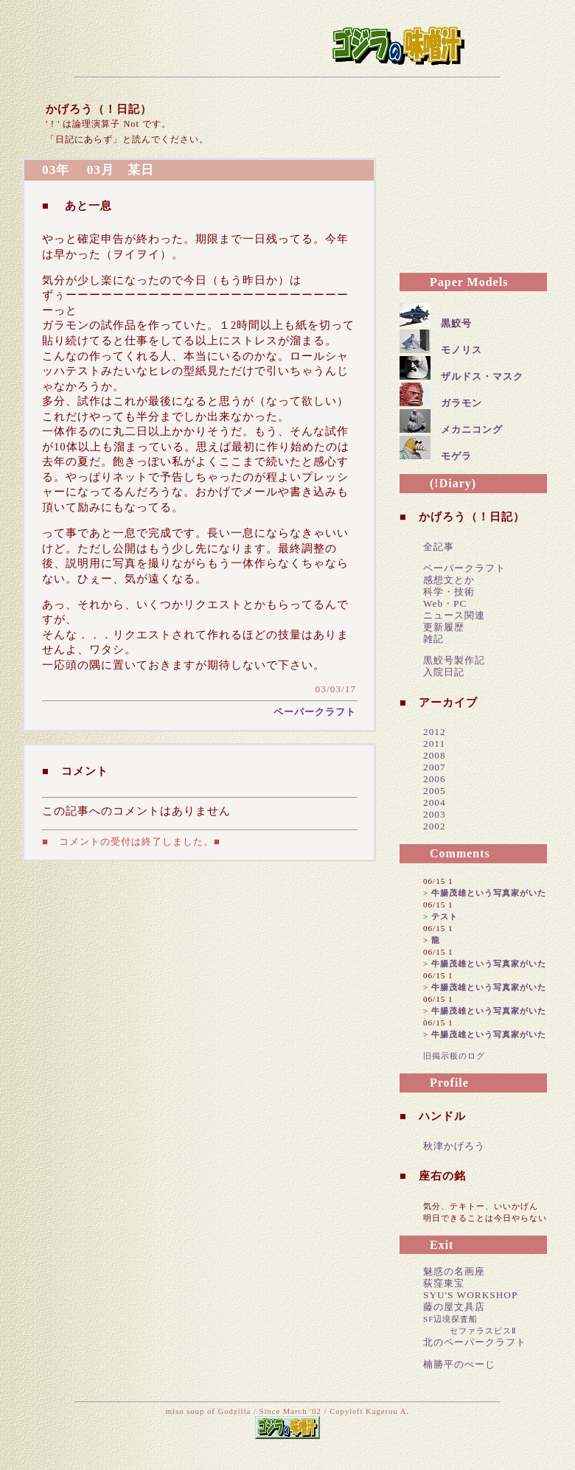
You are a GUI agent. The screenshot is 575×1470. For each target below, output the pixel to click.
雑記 (433, 638)
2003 (434, 814)
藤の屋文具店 (454, 1306)
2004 (434, 802)
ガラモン (461, 402)
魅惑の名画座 (454, 1271)
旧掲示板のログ (454, 1055)
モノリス (461, 349)
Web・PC (445, 603)
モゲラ (456, 455)
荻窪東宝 (443, 1283)
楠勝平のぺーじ (459, 1364)
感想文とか (449, 579)
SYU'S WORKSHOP (470, 1294)
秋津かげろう (454, 1146)
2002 (434, 826)
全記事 (438, 546)
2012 (434, 731)
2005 (434, 790)
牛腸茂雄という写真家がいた (488, 892)
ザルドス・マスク (482, 376)
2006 (434, 778)
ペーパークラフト (314, 711)
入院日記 (443, 671)
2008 (434, 755)
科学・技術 (449, 591)
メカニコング (472, 429)
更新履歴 (443, 627)
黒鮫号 (456, 323)
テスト (444, 916)
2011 (434, 743)
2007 (434, 767)
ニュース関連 (454, 615)
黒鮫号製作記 (454, 660)
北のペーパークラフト (474, 1342)
